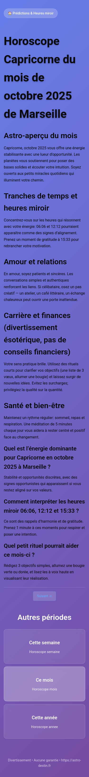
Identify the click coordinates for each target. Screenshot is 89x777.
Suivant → (44, 596)
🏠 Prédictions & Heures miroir (31, 13)
